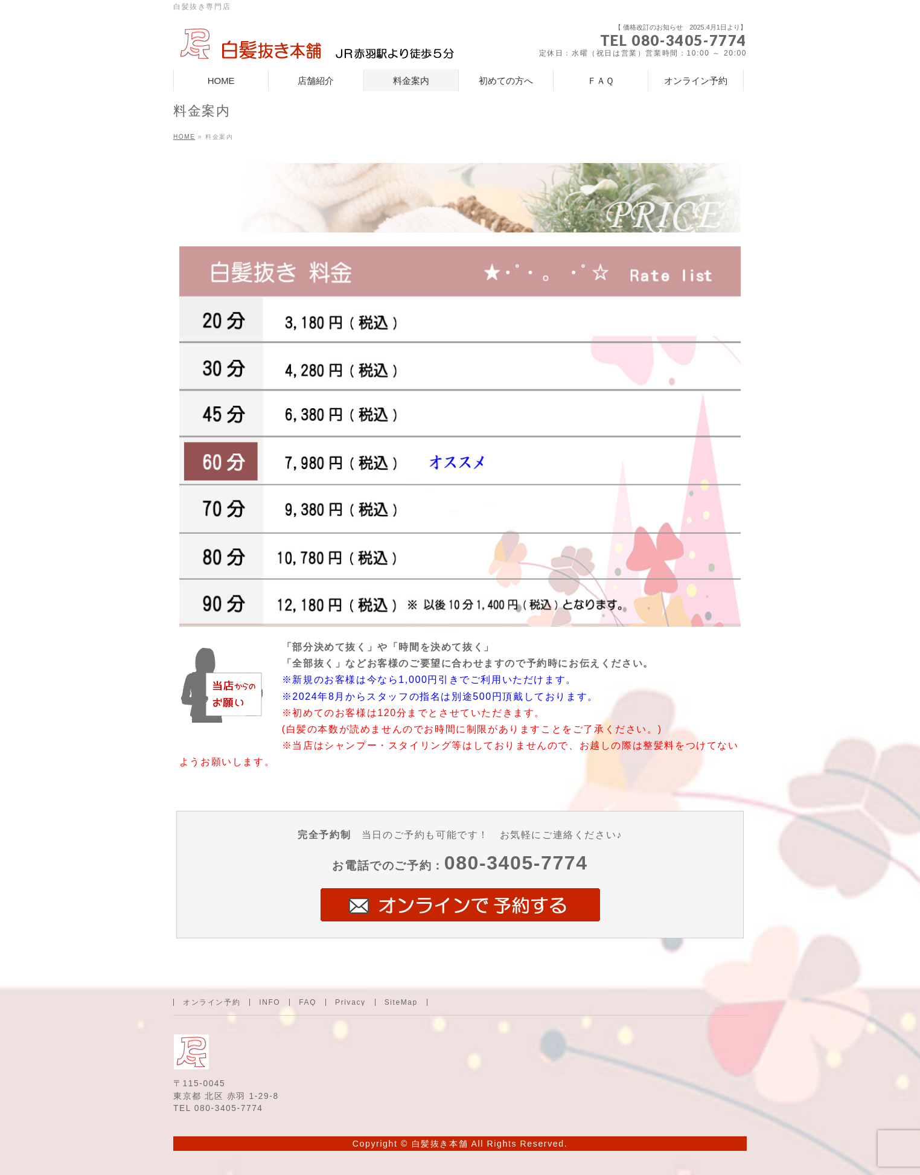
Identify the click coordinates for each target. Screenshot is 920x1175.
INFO (269, 1002)
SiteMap (401, 1002)
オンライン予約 (211, 1002)
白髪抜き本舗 (440, 1143)
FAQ (307, 1002)
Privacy (350, 1002)
